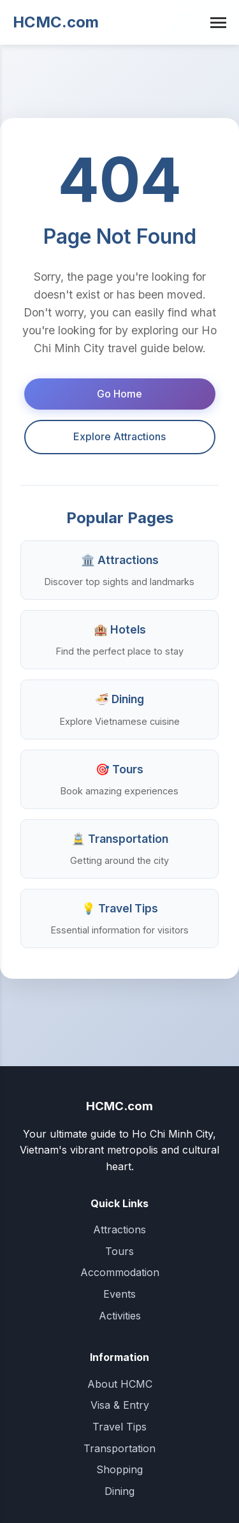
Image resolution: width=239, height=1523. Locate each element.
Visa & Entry (120, 1405)
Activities (120, 1315)
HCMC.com (56, 22)
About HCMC (119, 1384)
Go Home (119, 393)
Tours (119, 1251)
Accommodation (119, 1272)
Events (119, 1294)
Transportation (119, 1448)
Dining (119, 1491)
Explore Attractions (119, 436)
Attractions (119, 1229)
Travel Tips (119, 1426)
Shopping (119, 1469)
